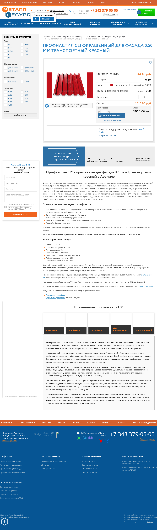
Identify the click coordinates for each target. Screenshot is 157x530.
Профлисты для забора (55, 295)
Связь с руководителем (142, 3)
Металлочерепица (49, 23)
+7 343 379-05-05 (104, 10)
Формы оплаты (57, 10)
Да (36, 19)
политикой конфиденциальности (20, 206)
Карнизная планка (90, 465)
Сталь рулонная (48, 468)
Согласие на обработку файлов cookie (136, 519)
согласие (18, 208)
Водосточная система (118, 23)
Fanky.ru (150, 522)
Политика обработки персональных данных (14, 517)
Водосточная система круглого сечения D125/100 (136, 462)
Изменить (47, 19)
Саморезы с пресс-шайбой (11, 498)
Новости (76, 3)
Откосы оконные (89, 472)
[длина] (145, 97)
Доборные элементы (95, 23)
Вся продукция (10, 23)
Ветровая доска (88, 461)
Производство (29, 3)
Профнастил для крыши (11, 465)
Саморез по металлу (9, 494)
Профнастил (27, 23)
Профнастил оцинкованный (13, 472)
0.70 (101, 132)
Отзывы (104, 3)
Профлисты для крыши (55, 298)
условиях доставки (145, 286)
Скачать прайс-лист (59, 13)
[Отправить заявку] (20, 214)
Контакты (119, 3)
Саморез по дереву (8, 490)
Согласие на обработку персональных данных (139, 515)
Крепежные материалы (141, 23)
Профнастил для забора (10, 461)
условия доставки (9, 440)
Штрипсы (45, 465)
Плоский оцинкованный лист (54, 461)
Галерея (90, 3)
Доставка (47, 3)
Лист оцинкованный (72, 23)
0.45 (141, 129)
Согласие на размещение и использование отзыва (140, 517)
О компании (10, 3)
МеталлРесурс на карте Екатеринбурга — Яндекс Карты (21, 396)
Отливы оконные (89, 468)
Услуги (62, 3)
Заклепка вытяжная (9, 487)
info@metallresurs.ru (129, 9)
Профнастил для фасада (11, 468)
